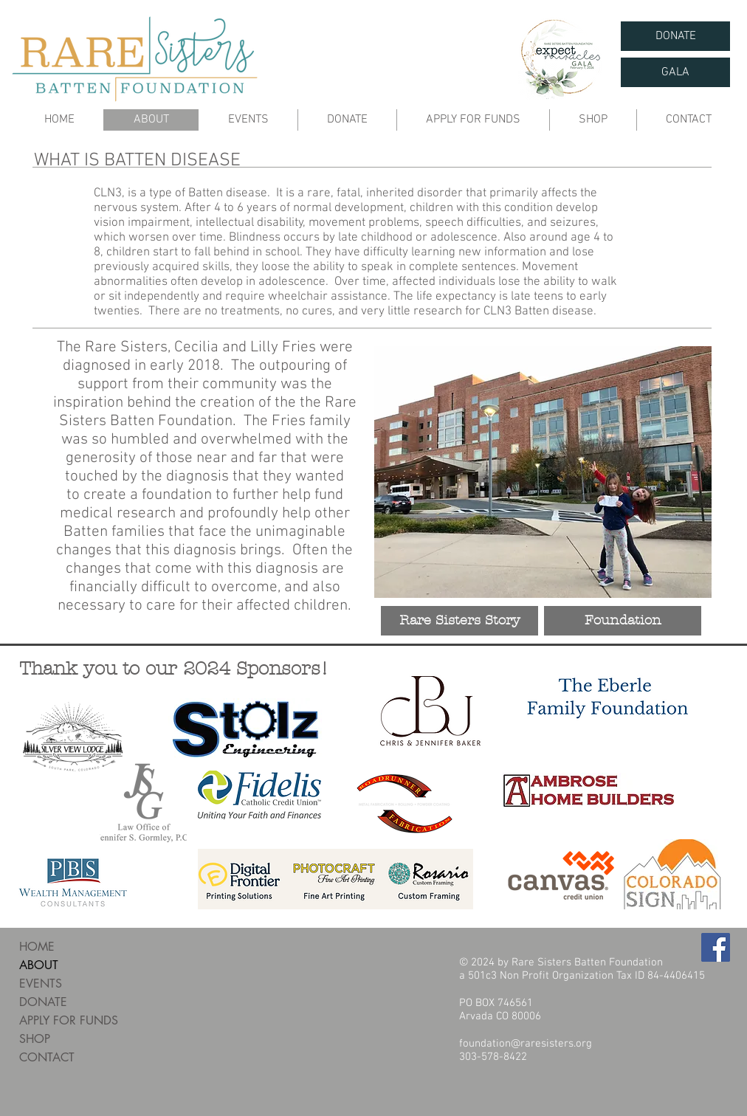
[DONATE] (675, 36)
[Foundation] (622, 621)
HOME (37, 946)
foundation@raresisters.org (525, 1043)
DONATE (43, 1002)
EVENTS (40, 983)
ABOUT (38, 965)
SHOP (34, 1039)
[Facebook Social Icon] (715, 947)
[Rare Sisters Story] (459, 621)
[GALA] (675, 72)
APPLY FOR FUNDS (68, 1020)
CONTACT (47, 1057)
